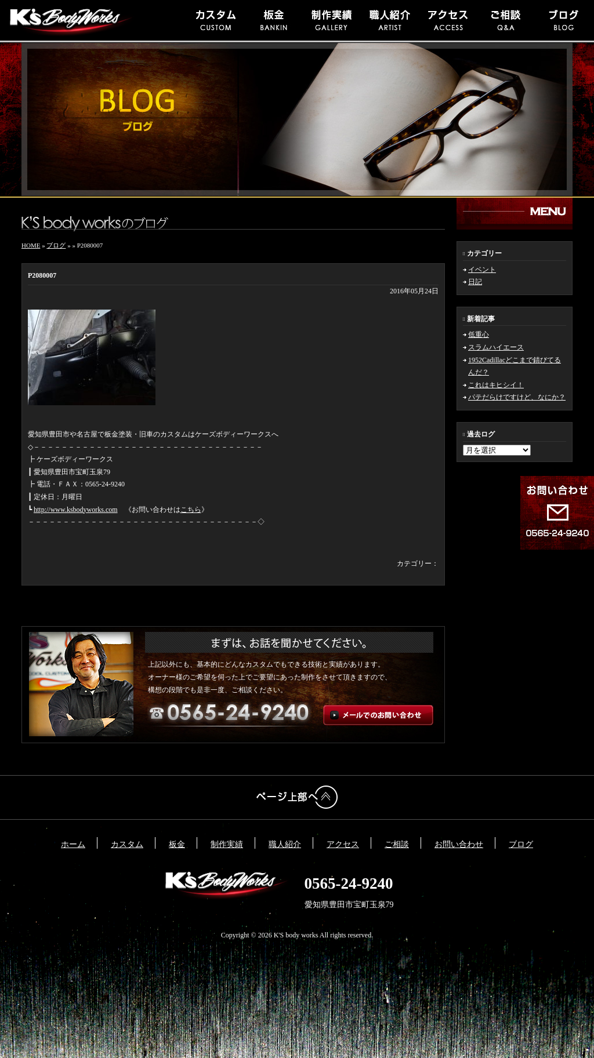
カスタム (127, 844)
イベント (482, 270)
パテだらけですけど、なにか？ (517, 397)
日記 (475, 282)
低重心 (478, 334)
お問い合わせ (458, 844)
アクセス (343, 844)
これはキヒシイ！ (496, 385)
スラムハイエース (496, 347)
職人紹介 (285, 844)
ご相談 (397, 844)
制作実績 (227, 844)
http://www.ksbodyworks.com (76, 510)
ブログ (56, 245)
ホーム (73, 844)
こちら (190, 510)
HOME (30, 245)
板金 (177, 844)
